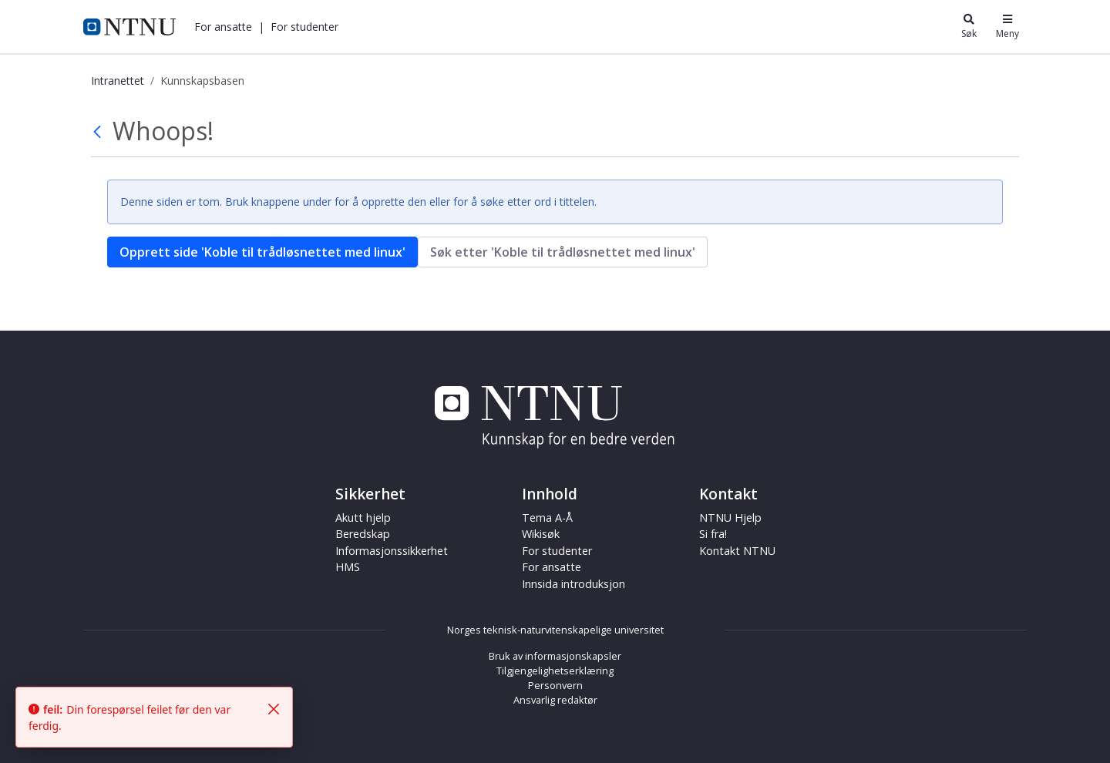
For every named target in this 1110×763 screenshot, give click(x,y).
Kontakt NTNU (737, 550)
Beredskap (362, 533)
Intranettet (117, 80)
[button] (223, 26)
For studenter (304, 26)
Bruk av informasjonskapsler (555, 656)
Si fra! (713, 533)
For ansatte (223, 26)
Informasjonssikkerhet (391, 550)
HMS (347, 567)
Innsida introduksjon (573, 583)
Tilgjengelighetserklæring (555, 670)
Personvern (555, 685)
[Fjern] (273, 709)
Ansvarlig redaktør (555, 700)
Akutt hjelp (363, 517)
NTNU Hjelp (730, 517)
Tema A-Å (547, 517)
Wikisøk (541, 533)
